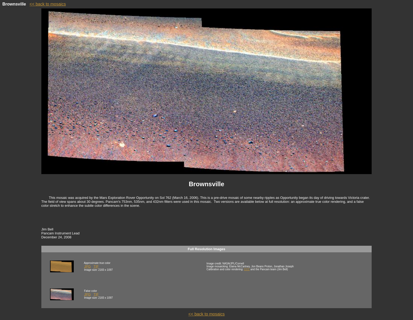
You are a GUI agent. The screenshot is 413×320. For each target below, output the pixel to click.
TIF (96, 266)
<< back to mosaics (48, 4)
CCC (247, 269)
